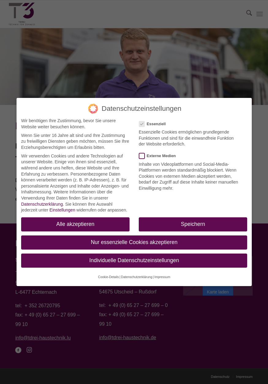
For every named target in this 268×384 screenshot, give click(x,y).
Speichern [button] (192, 223)
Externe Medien (160, 155)
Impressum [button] (160, 272)
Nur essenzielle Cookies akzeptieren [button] (134, 240)
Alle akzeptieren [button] (76, 223)
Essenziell (155, 121)
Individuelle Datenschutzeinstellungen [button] (134, 257)
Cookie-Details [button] (110, 272)
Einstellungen (63, 209)
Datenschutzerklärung (42, 203)
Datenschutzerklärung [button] (136, 272)
